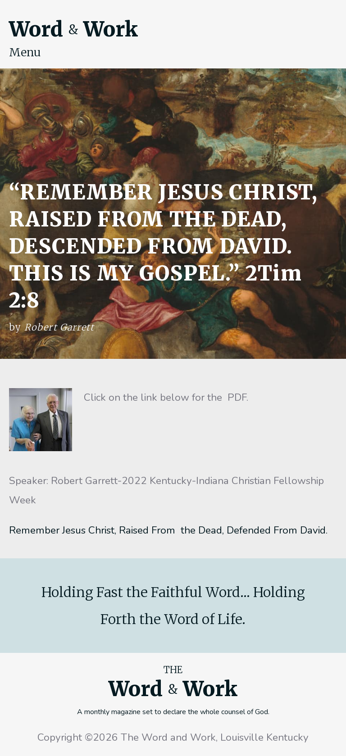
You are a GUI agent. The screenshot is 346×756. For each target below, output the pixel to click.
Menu (25, 52)
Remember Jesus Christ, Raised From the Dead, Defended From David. (168, 530)
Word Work (73, 29)
